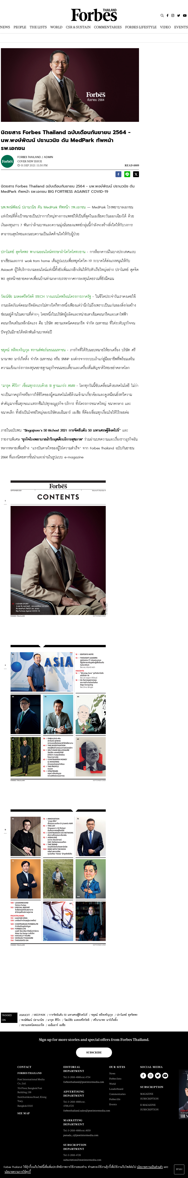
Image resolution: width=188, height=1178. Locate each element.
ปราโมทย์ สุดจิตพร (127, 1015)
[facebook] (118, 175)
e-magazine (74, 457)
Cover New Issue (29, 161)
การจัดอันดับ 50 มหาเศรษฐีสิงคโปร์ (68, 1015)
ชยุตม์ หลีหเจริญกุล (102, 1015)
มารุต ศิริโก (54, 1020)
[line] (127, 175)
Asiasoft (24, 1015)
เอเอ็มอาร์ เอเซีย (56, 1025)
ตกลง (179, 1169)
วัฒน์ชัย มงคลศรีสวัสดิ (76, 1020)
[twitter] (136, 175)
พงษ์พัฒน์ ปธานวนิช (32, 1020)
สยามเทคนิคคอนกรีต (32, 1025)
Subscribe (94, 1052)
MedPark (39, 1015)
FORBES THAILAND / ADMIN (35, 157)
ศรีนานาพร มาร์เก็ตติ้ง (105, 1020)
